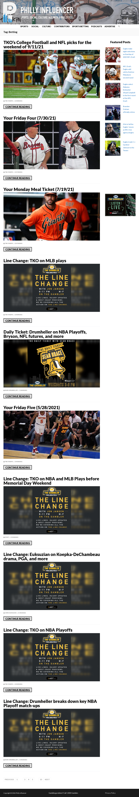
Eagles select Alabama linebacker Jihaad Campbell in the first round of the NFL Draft (129, 92)
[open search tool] (119, 26)
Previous (9, 779)
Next (47, 779)
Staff (6, 537)
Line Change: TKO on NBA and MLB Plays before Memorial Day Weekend (51, 481)
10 (41, 779)
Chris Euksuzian (10, 613)
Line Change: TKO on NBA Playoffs (37, 630)
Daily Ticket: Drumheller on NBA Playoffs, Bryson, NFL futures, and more (45, 334)
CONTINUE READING (17, 106)
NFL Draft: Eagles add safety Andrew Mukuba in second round (128, 72)
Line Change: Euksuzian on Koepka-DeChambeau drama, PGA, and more (51, 556)
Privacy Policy (110, 793)
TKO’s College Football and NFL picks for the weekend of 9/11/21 (47, 44)
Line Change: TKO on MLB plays (34, 260)
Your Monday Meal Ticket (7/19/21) (38, 189)
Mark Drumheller (10, 390)
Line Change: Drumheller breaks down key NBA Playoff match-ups (50, 703)
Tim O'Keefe (8, 101)
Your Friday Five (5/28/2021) (31, 407)
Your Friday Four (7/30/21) (29, 118)
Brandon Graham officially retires (129, 109)
